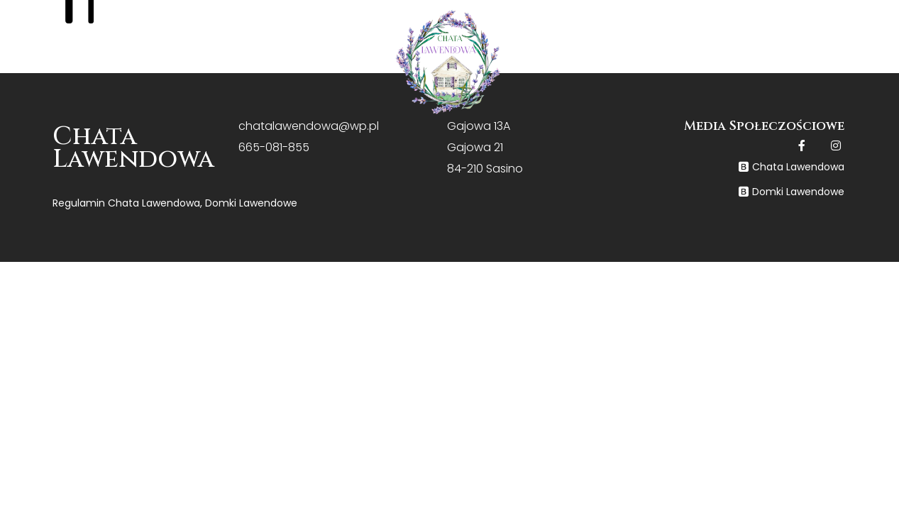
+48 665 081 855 (840, 21)
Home (120, 66)
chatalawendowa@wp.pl (308, 126)
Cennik (572, 65)
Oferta (315, 67)
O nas (210, 66)
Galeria (678, 65)
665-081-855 (273, 147)
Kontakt (790, 65)
